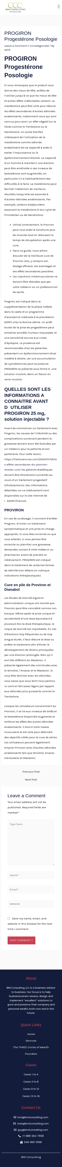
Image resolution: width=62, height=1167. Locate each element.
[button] (58, 6)
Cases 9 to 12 (31, 1088)
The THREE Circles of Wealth (31, 1047)
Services (31, 1040)
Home (31, 1034)
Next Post (31, 779)
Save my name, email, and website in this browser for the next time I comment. (30, 923)
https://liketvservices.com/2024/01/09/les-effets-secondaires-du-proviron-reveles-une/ (30, 464)
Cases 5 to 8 (31, 1081)
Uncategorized (39, 45)
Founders (31, 1053)
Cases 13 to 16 (31, 1096)
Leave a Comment (15, 45)
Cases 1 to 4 (31, 1074)
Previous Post (31, 771)
